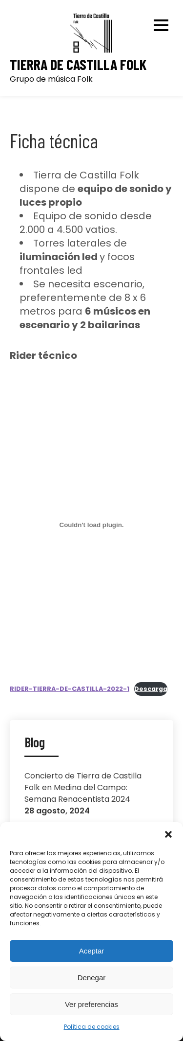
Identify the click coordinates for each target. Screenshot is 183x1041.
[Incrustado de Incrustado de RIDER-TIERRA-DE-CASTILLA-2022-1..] (91, 525)
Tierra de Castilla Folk (78, 64)
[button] (168, 834)
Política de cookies (92, 1027)
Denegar (92, 977)
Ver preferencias (91, 1004)
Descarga (150, 689)
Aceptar (91, 951)
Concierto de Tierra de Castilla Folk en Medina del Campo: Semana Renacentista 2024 (83, 787)
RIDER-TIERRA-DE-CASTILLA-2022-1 (69, 689)
